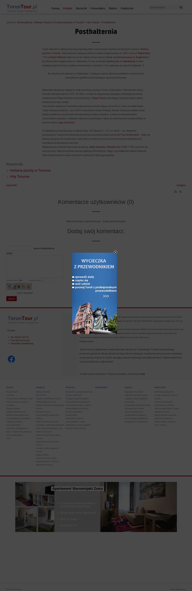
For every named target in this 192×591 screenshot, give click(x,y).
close (115, 233)
